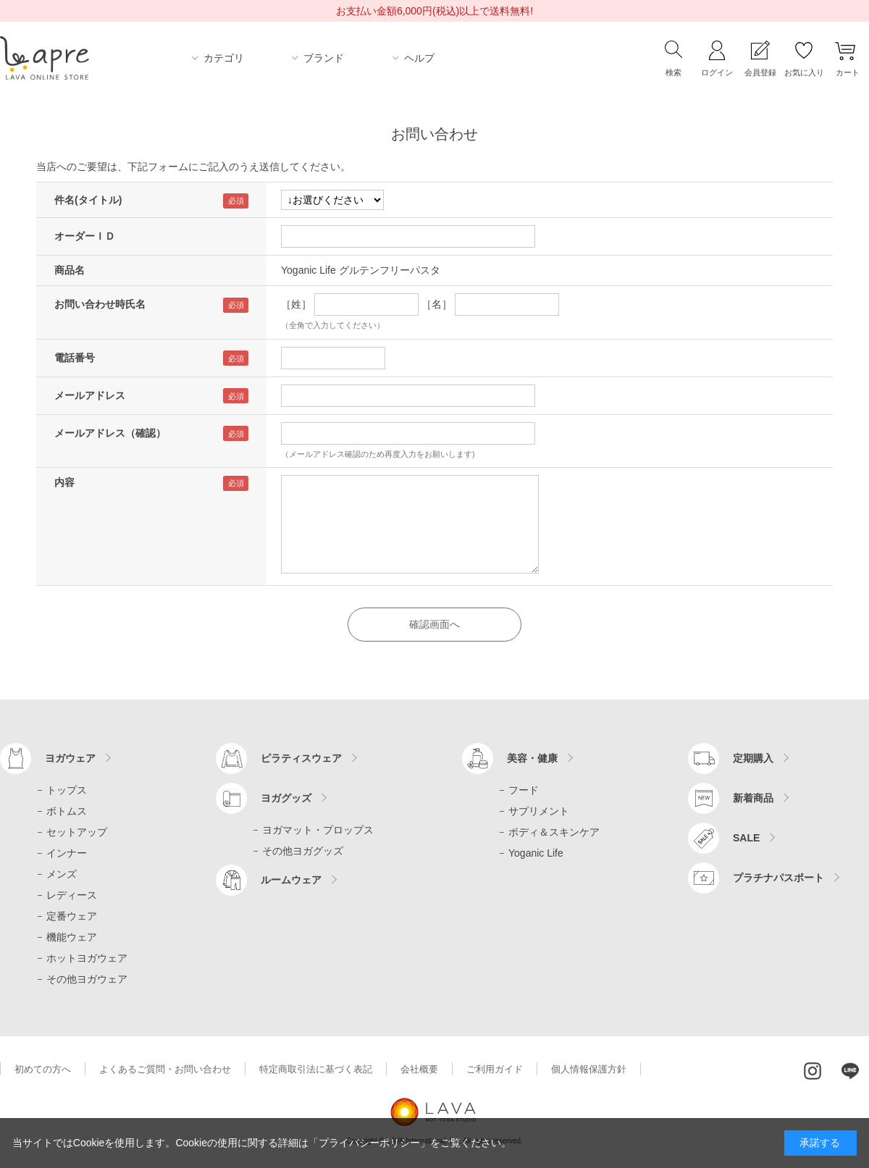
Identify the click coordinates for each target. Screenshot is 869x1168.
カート (848, 72)
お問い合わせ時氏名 (100, 304)
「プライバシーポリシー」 (369, 1142)
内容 (64, 482)
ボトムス (66, 811)
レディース (71, 895)
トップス (66, 790)
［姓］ (296, 304)
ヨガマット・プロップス (318, 830)
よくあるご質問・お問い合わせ (165, 1069)
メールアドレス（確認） (110, 433)
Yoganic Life (535, 853)
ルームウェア (291, 880)
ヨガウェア (70, 758)
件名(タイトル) (88, 200)
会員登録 (760, 72)
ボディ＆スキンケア (554, 832)
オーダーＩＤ (84, 236)
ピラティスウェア (301, 758)
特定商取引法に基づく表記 (315, 1069)
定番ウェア (71, 916)
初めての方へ (42, 1069)
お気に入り (804, 72)
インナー (66, 853)
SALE (746, 838)
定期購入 (753, 758)
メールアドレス (89, 395)
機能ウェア (71, 937)
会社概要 (419, 1069)
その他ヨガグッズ (302, 851)
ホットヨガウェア (86, 958)
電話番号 (74, 358)
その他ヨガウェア (86, 979)
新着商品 (753, 798)
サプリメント (538, 811)
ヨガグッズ (286, 798)
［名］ (436, 304)
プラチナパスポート (778, 877)
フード (523, 790)
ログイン (717, 72)
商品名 (69, 270)
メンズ (61, 874)
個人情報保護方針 (588, 1069)
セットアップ (76, 832)
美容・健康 (532, 758)
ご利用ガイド (494, 1069)
